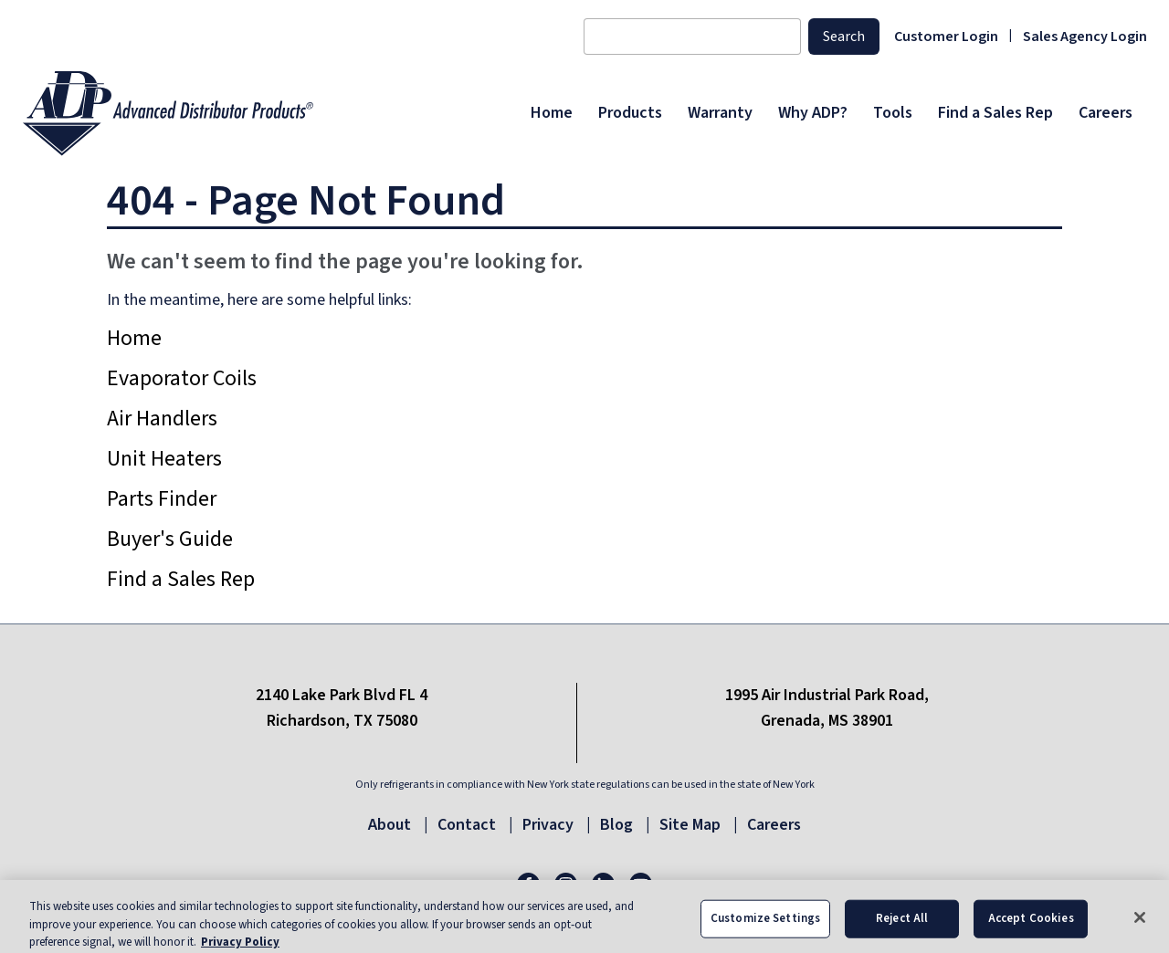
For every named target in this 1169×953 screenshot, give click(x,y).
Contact (466, 824)
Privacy (548, 824)
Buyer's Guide (170, 539)
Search (844, 36)
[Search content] (692, 36)
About (389, 824)
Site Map (690, 824)
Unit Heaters (164, 459)
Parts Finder (161, 499)
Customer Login (946, 36)
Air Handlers (162, 419)
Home (134, 338)
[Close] (1140, 931)
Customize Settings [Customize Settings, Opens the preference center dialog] (765, 931)
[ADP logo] (271, 113)
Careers (774, 824)
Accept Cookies (1031, 931)
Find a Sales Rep (181, 579)
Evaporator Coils (182, 378)
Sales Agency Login (1085, 36)
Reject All (902, 931)
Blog (616, 824)
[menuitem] (552, 113)
